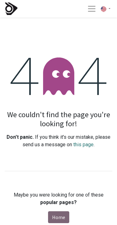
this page (83, 145)
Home (58, 217)
